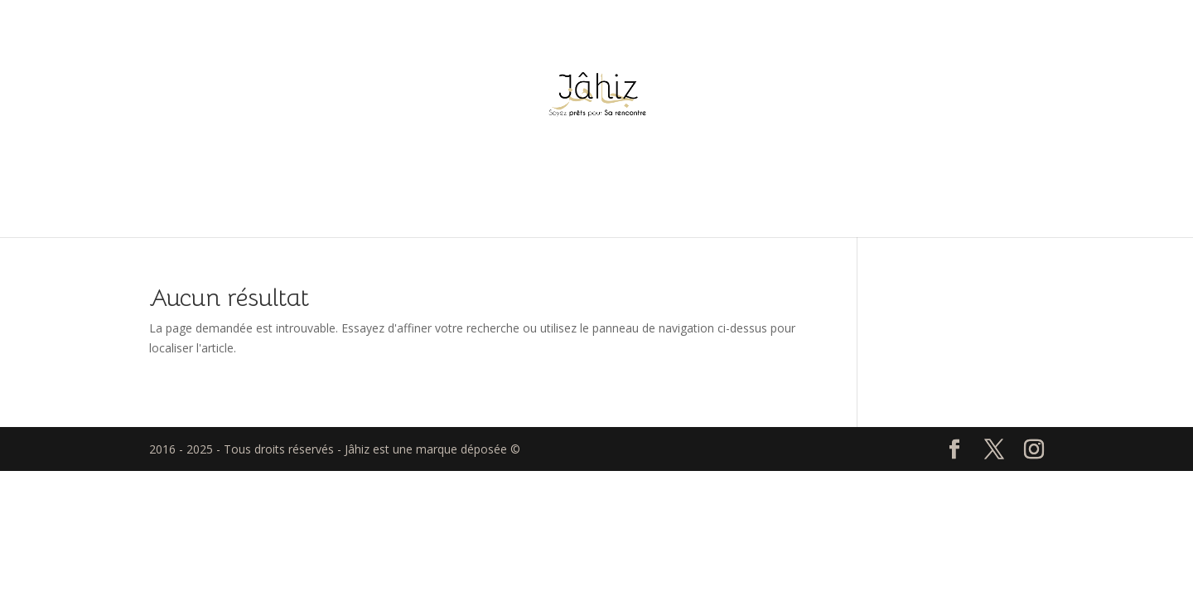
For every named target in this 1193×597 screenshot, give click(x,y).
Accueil (596, 198)
